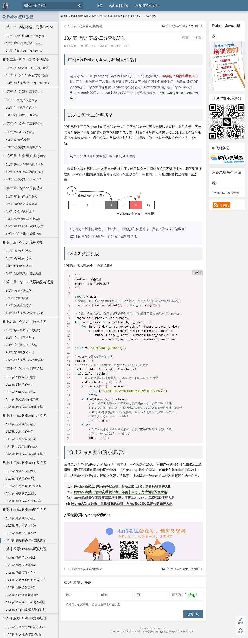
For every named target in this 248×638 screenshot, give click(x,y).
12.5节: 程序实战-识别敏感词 (23, 500)
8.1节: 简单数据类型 (17, 290)
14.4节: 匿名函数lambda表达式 (24, 580)
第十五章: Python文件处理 (25, 618)
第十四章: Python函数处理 (25, 549)
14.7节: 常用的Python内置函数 (24, 602)
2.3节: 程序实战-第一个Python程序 (26, 82)
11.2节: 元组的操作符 (18, 431)
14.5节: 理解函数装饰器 (19, 587)
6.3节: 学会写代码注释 (18, 211)
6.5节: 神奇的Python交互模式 (23, 226)
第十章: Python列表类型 (23, 369)
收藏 (196, 37)
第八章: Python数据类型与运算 (28, 282)
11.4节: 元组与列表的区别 (21, 446)
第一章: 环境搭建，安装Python (28, 27)
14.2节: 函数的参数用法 (19, 565)
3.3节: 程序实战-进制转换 (20, 115)
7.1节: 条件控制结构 (17, 251)
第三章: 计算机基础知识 (23, 92)
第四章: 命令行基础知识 (23, 124)
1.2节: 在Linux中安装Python (22, 43)
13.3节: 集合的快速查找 (19, 533)
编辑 (185, 37)
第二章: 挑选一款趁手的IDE (26, 59)
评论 (240, 620)
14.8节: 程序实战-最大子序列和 (24, 609)
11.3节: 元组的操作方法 (19, 439)
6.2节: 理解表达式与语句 (20, 204)
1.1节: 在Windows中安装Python (24, 36)
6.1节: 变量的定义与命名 (20, 196)
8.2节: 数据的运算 (16, 298)
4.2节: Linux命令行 (16, 139)
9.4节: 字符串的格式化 (18, 352)
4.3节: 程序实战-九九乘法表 (22, 147)
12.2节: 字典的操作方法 (19, 478)
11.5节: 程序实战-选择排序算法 (24, 453)
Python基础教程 (80, 15)
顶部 (240, 630)
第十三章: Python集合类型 (25, 509)
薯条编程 (233, 192)
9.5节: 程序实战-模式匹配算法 (23, 359)
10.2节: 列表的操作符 (18, 384)
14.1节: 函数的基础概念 (19, 557)
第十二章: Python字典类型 (25, 463)
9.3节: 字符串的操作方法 (20, 345)
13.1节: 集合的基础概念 (19, 518)
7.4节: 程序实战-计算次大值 (22, 273)
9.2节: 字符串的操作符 (18, 337)
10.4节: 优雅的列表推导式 (21, 399)
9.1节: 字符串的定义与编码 (21, 330)
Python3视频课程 (223, 192)
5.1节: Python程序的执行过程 (23, 164)
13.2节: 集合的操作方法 (19, 525)
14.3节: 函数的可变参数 (19, 572)
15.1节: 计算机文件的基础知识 (23, 627)
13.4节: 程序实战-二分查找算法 (24, 540)
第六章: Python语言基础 (23, 188)
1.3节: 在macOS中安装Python (23, 50)
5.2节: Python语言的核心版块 (23, 171)
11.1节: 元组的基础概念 (19, 424)
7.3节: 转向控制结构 (17, 265)
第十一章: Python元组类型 (25, 415)
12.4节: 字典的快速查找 (19, 493)
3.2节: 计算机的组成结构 (20, 107)
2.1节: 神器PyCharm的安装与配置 (26, 68)
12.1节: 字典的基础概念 (19, 471)
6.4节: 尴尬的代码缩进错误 (21, 219)
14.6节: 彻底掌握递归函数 (21, 594)
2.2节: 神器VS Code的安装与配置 (25, 75)
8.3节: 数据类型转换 (17, 305)
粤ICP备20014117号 (183, 633)
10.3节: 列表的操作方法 (19, 392)
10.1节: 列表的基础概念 (19, 377)
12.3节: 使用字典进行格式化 (22, 486)
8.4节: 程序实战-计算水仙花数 (23, 313)
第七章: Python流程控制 (23, 242)
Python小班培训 (119, 5)
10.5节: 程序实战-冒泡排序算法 (24, 406)
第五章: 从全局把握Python (25, 156)
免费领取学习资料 (147, 5)
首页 (100, 5)
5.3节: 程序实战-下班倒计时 (22, 179)
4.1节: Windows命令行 (18, 132)
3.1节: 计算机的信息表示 (20, 100)
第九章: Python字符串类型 (25, 321)
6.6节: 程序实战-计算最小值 (22, 233)
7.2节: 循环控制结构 (17, 258)
